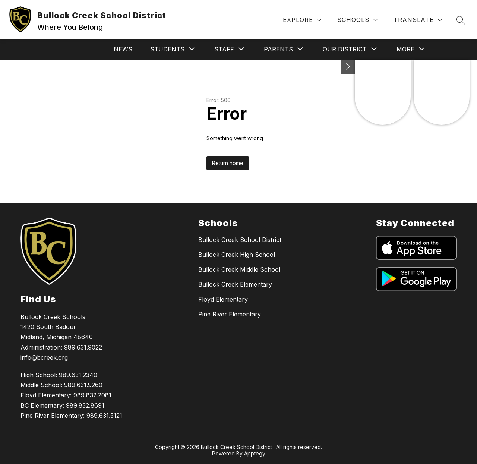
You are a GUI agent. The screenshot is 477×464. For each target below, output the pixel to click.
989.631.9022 (83, 347)
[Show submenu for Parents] (278, 49)
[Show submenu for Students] (167, 49)
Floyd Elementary (223, 299)
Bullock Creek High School (236, 254)
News (123, 49)
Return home (227, 163)
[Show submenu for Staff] (224, 49)
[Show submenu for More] (405, 49)
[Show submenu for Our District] (345, 49)
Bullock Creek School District (239, 239)
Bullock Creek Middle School (239, 269)
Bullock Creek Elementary (235, 284)
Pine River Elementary (229, 314)
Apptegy (254, 453)
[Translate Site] (418, 20)
